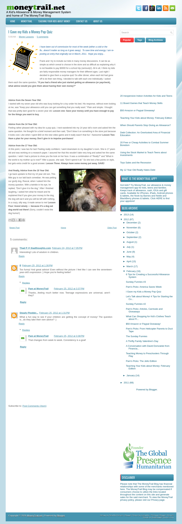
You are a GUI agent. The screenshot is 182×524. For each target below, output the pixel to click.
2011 (127, 382)
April (129, 261)
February (131, 271)
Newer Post (14, 228)
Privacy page (158, 500)
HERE (159, 198)
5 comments (42, 37)
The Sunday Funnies (136, 336)
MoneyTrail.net (34, 515)
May (129, 256)
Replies (26, 282)
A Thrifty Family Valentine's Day (142, 341)
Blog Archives (156, 40)
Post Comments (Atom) (35, 406)
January (131, 375)
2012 (127, 219)
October (131, 232)
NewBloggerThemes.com (163, 517)
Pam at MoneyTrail (38, 288)
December (132, 222)
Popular (127, 40)
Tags (139, 40)
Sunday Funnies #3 (136, 282)
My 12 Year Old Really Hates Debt (137, 170)
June (129, 251)
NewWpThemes (116, 515)
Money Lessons (26, 37)
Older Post (112, 228)
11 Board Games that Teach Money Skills (141, 103)
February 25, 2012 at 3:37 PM (69, 288)
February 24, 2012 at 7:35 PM (67, 248)
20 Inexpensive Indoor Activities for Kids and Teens (146, 96)
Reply (22, 256)
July (129, 247)
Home (12, 21)
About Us (97, 21)
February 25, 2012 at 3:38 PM (69, 336)
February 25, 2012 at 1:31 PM (54, 312)
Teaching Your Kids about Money (54, 21)
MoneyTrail (26, 21)
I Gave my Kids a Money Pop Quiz (30, 31)
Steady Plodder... (29, 312)
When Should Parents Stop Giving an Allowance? (145, 125)
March (130, 266)
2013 (127, 214)
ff (20, 265)
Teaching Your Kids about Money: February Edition (146, 118)
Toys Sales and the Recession (135, 162)
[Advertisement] (146, 67)
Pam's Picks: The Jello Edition (141, 361)
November (132, 227)
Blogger (153, 389)
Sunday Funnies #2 (136, 304)
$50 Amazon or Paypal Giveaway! (137, 110)
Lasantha (145, 515)
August (130, 242)
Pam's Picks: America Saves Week (144, 286)
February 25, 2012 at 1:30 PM (37, 265)
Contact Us (81, 21)
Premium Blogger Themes (162, 515)
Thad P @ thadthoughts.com (35, 248)
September (132, 237)
